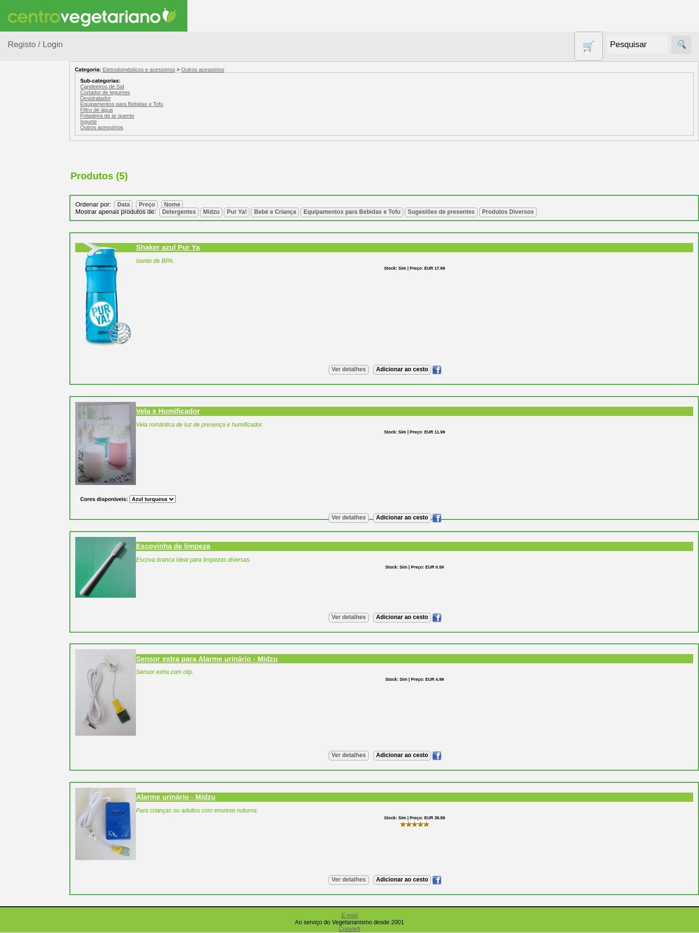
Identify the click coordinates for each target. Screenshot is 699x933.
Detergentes (39, 273)
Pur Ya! (264, 211)
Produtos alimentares (38, 375)
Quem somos (52, 710)
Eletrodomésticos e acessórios (47, 297)
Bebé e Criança (44, 187)
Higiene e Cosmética (36, 327)
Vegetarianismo (56, 549)
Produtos (22, 125)
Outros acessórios (230, 69)
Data (151, 204)
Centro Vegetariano (38, 230)
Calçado (32, 206)
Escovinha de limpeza (201, 546)
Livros (29, 351)
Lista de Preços (56, 742)
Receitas (45, 564)
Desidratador (123, 98)
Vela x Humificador (196, 411)
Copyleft (349, 929)
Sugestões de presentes (41, 472)
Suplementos (40, 496)
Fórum (41, 623)
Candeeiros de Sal (130, 86)
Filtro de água (124, 110)
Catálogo (45, 726)
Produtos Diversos (34, 405)
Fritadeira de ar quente (135, 116)
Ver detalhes (362, 369)
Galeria (42, 639)
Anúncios (46, 580)
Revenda (45, 891)
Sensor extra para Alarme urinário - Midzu (234, 659)
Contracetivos (41, 254)
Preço (174, 204)
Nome (200, 204)
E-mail (349, 915)
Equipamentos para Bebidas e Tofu (149, 104)
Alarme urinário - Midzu (203, 797)
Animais (32, 169)
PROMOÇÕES (43, 429)
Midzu (239, 211)
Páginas (21, 521)
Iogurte (116, 121)
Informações (28, 682)
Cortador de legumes (133, 92)
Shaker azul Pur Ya (196, 247)
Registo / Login (35, 44)
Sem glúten (37, 448)
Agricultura (36, 150)
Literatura (46, 654)
